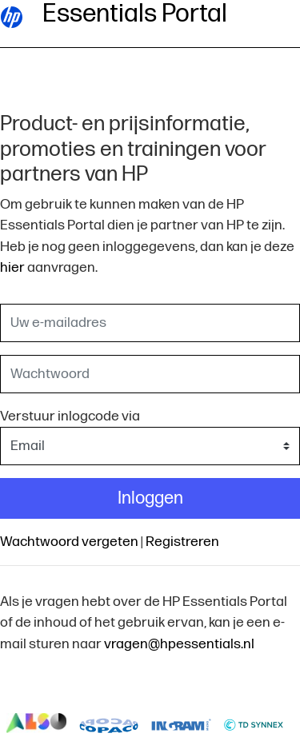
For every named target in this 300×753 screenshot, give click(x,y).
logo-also (36, 723)
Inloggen (150, 498)
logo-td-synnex (254, 723)
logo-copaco (109, 723)
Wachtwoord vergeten (69, 541)
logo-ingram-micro (181, 723)
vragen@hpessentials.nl (179, 643)
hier (12, 267)
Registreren (182, 541)
